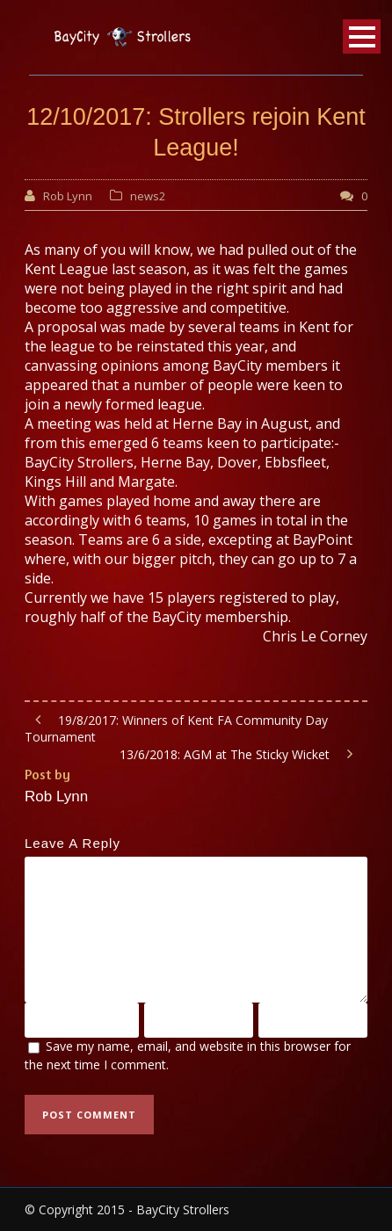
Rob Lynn (67, 196)
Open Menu (362, 36)
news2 (147, 196)
